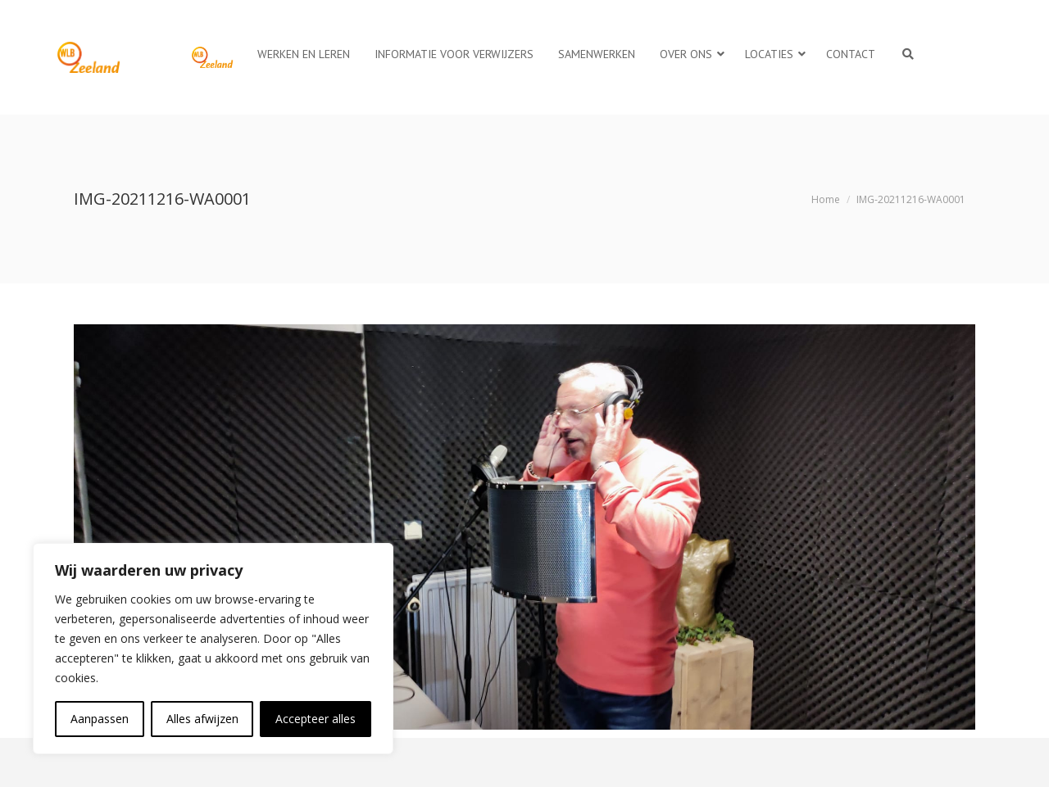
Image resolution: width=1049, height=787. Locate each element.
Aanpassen (99, 718)
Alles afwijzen (202, 718)
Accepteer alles (315, 718)
